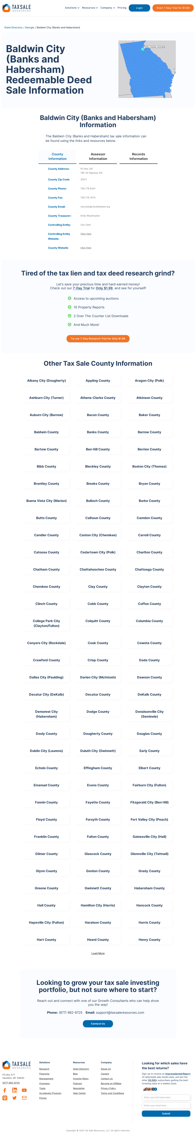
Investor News (81, 1078)
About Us (106, 1068)
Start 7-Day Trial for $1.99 (173, 7)
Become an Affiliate (111, 1083)
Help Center (79, 1093)
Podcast (77, 1083)
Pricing (122, 7)
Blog (75, 1073)
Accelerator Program (50, 1093)
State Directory (81, 1068)
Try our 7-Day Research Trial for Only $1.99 (98, 338)
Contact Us (107, 1078)
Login (139, 7)
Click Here (85, 233)
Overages (44, 1083)
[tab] (57, 156)
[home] (16, 7)
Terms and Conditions (112, 1093)
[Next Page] (98, 953)
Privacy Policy (108, 1088)
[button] (71, 8)
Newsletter (79, 1088)
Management (46, 1078)
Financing (44, 1073)
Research (44, 1068)
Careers (105, 1073)
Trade (42, 1088)
